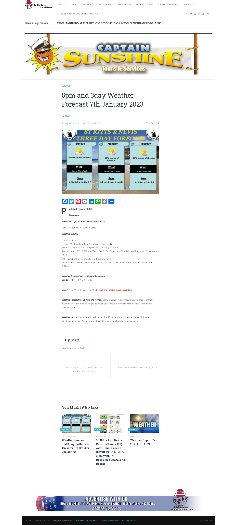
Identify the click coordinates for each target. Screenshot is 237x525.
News (75, 4)
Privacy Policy (129, 520)
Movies (139, 4)
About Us (62, 4)
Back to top (206, 520)
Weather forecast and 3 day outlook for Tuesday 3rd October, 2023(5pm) (76, 446)
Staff (68, 116)
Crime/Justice (124, 4)
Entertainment (104, 4)
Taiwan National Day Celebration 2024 (78, 13)
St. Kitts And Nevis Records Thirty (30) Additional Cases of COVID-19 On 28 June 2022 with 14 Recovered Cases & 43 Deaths (110, 451)
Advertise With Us (167, 4)
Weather (87, 4)
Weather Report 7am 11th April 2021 (144, 442)
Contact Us (188, 4)
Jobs (150, 4)
